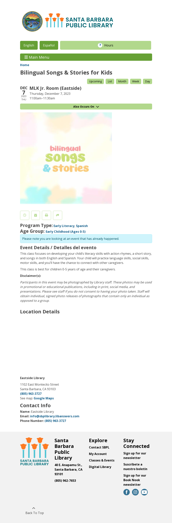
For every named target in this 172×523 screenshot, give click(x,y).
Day (147, 81)
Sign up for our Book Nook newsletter (134, 480)
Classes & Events (101, 460)
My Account (98, 454)
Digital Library (100, 467)
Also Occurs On (86, 106)
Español (49, 45)
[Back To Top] (33, 510)
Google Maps (44, 398)
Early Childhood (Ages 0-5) (66, 231)
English (29, 45)
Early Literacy (64, 226)
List (110, 81)
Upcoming (95, 81)
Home (24, 65)
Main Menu (36, 57)
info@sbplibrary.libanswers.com (54, 416)
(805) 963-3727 (31, 394)
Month (122, 81)
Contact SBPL (99, 447)
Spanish (82, 226)
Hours (111, 45)
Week (135, 81)
